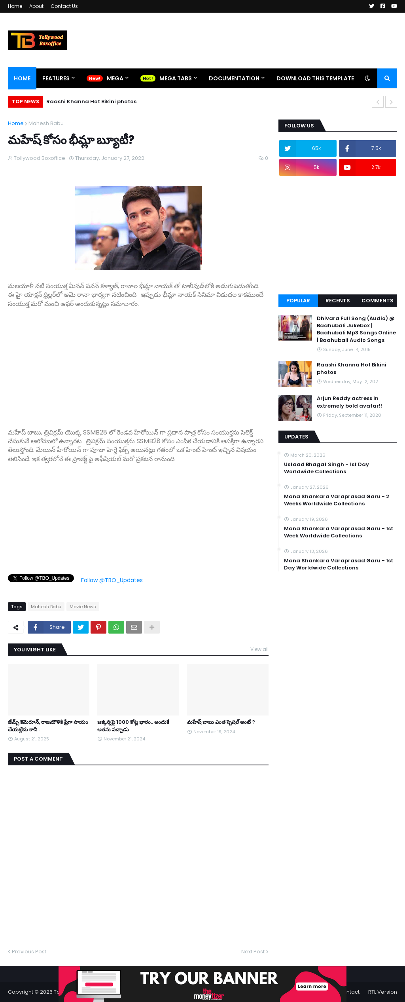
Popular (298, 300)
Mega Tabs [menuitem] (175, 78)
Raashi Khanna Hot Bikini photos (91, 101)
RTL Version (382, 992)
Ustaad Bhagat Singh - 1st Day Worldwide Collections (326, 468)
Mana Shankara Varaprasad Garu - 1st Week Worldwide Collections (338, 532)
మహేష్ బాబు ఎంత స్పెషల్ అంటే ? (221, 722)
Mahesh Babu (46, 123)
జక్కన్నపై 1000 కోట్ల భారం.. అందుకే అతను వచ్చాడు (133, 726)
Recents (338, 300)
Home (15, 6)
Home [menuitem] (22, 78)
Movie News (83, 606)
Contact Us (64, 6)
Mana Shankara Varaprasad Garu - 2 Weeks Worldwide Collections (336, 500)
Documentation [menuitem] (234, 78)
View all (259, 649)
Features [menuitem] (56, 78)
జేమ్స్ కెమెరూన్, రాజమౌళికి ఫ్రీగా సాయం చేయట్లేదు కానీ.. (48, 726)
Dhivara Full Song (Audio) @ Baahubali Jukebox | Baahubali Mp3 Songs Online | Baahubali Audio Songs (356, 329)
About (36, 6)
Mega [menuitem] (115, 78)
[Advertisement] (138, 363)
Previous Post (29, 951)
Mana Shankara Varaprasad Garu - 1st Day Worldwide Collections (338, 564)
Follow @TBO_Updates (112, 580)
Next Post (253, 951)
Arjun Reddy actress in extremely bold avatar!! (349, 402)
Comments (377, 300)
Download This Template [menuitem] (315, 78)
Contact (349, 992)
